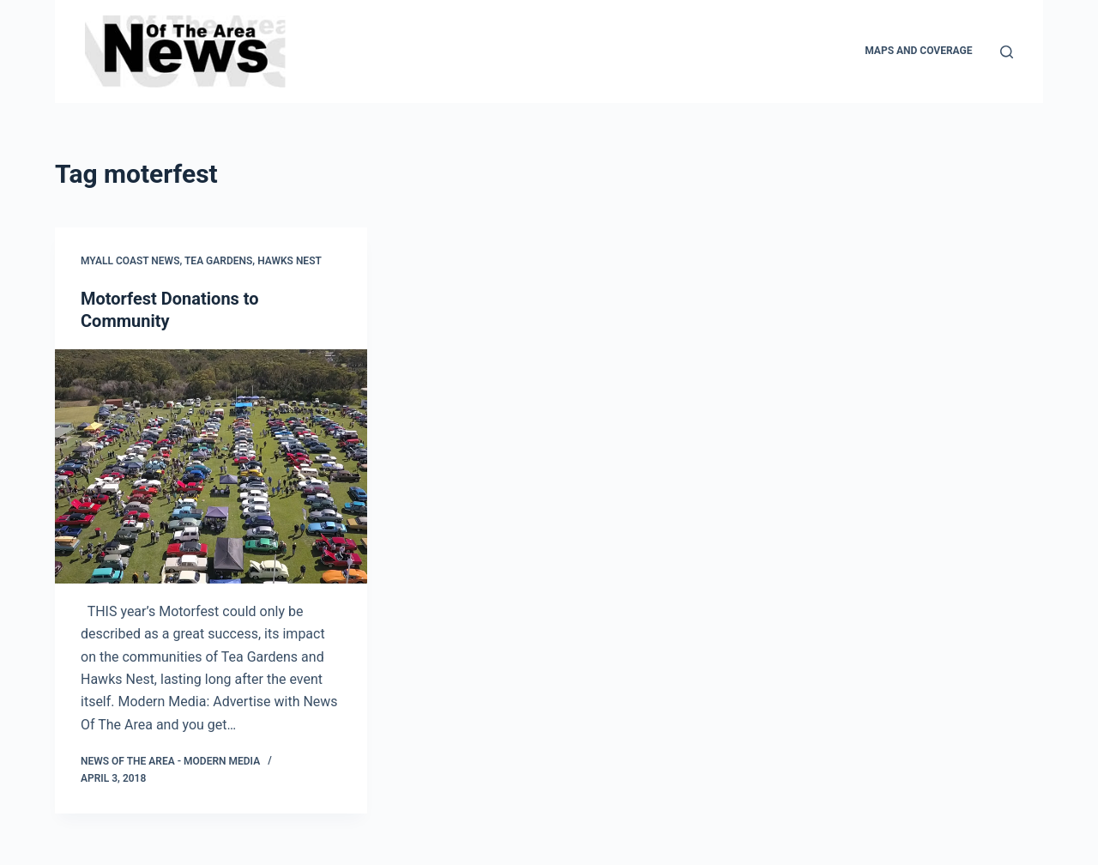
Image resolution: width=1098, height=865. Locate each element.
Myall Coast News (130, 261)
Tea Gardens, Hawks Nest (253, 261)
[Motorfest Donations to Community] (211, 466)
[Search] (1006, 51)
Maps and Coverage (918, 51)
